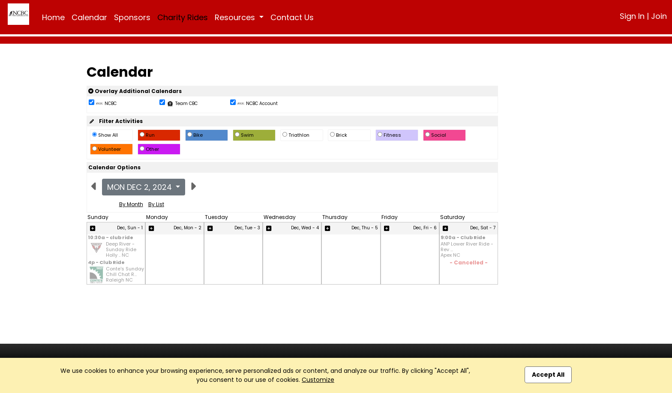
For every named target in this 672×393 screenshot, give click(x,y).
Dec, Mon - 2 (187, 228)
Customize (318, 379)
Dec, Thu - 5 (364, 228)
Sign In (632, 16)
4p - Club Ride (106, 263)
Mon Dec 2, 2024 (140, 187)
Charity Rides (182, 17)
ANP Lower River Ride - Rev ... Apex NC (467, 249)
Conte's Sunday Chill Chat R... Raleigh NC (125, 274)
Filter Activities (115, 121)
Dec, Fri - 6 (425, 228)
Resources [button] (236, 17)
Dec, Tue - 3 (247, 228)
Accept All (548, 374)
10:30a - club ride (110, 238)
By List (156, 204)
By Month (131, 204)
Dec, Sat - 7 (482, 228)
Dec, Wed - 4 (305, 228)
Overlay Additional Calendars (135, 91)
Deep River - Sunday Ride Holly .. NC (121, 249)
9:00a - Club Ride (463, 238)
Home (53, 17)
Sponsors (132, 17)
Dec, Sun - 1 (130, 228)
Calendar (89, 17)
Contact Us (292, 17)
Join (659, 16)
